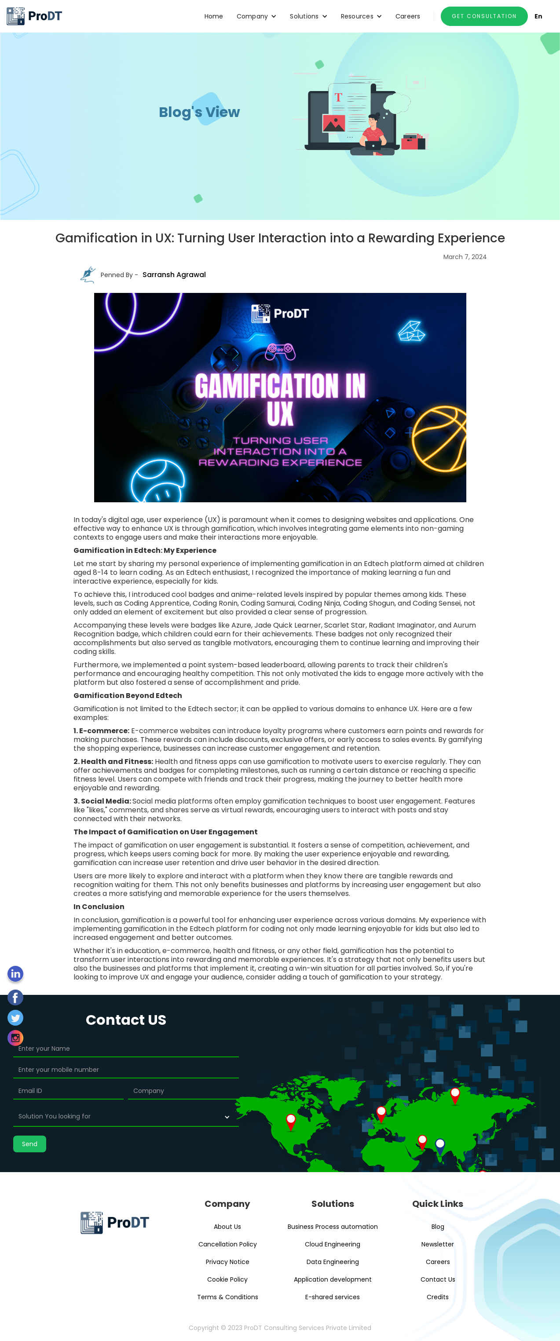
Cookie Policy (227, 1279)
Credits (438, 1297)
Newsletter (437, 1244)
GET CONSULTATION (484, 16)
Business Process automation (333, 1226)
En (538, 16)
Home (214, 16)
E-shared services (332, 1297)
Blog (438, 1226)
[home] (34, 16)
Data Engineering (333, 1261)
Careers (408, 16)
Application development (333, 1279)
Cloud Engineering (332, 1244)
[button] (257, 16)
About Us (227, 1226)
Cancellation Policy (227, 1244)
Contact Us (438, 1279)
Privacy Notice (227, 1261)
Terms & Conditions (227, 1297)
